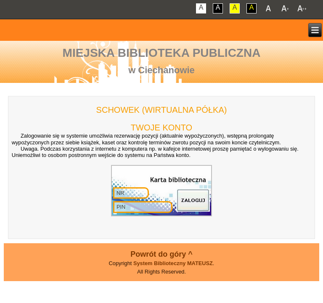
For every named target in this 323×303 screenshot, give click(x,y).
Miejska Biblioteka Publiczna (162, 52)
